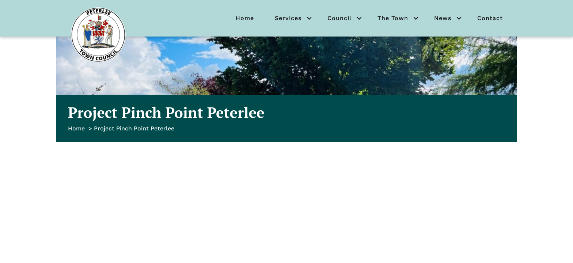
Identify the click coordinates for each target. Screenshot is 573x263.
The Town (392, 18)
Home (245, 18)
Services (288, 18)
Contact (490, 18)
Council (339, 18)
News (442, 18)
